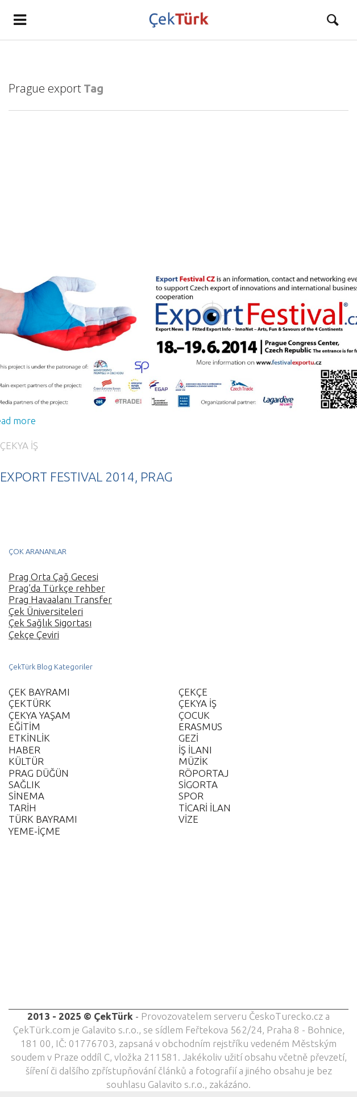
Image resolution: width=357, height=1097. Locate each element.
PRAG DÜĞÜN (39, 773)
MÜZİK (193, 761)
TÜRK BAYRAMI (43, 819)
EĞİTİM (24, 726)
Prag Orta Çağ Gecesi (53, 576)
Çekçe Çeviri (34, 634)
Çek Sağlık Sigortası (50, 622)
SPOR (191, 795)
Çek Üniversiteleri (46, 611)
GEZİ (188, 737)
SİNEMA (26, 795)
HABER (24, 749)
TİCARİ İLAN (204, 807)
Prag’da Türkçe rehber (57, 588)
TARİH (22, 807)
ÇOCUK (194, 715)
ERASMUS (200, 726)
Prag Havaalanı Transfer (60, 599)
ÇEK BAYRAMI (39, 691)
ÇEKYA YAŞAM (39, 715)
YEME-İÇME (34, 831)
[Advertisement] (173, 930)
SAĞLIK (24, 784)
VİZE (188, 819)
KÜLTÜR (26, 761)
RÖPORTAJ (203, 773)
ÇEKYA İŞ (19, 445)
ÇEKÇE (192, 691)
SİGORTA (198, 784)
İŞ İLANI (195, 749)
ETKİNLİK (29, 737)
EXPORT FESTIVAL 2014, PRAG (86, 477)
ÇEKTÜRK (30, 703)
